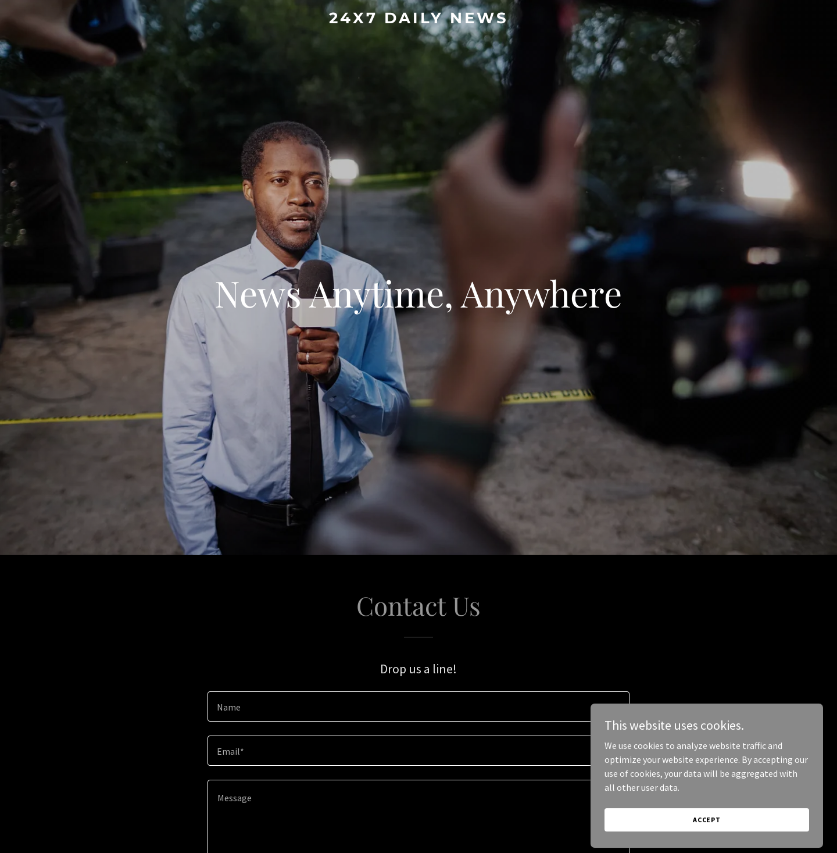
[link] (418, 20)
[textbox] (418, 706)
